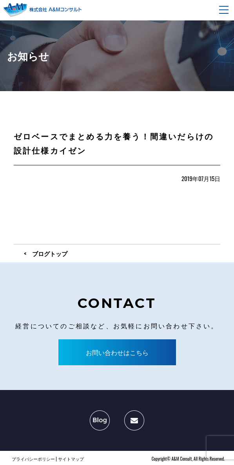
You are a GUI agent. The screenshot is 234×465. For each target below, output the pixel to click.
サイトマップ (71, 459)
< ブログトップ (45, 253)
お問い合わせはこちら (117, 352)
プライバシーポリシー (33, 459)
